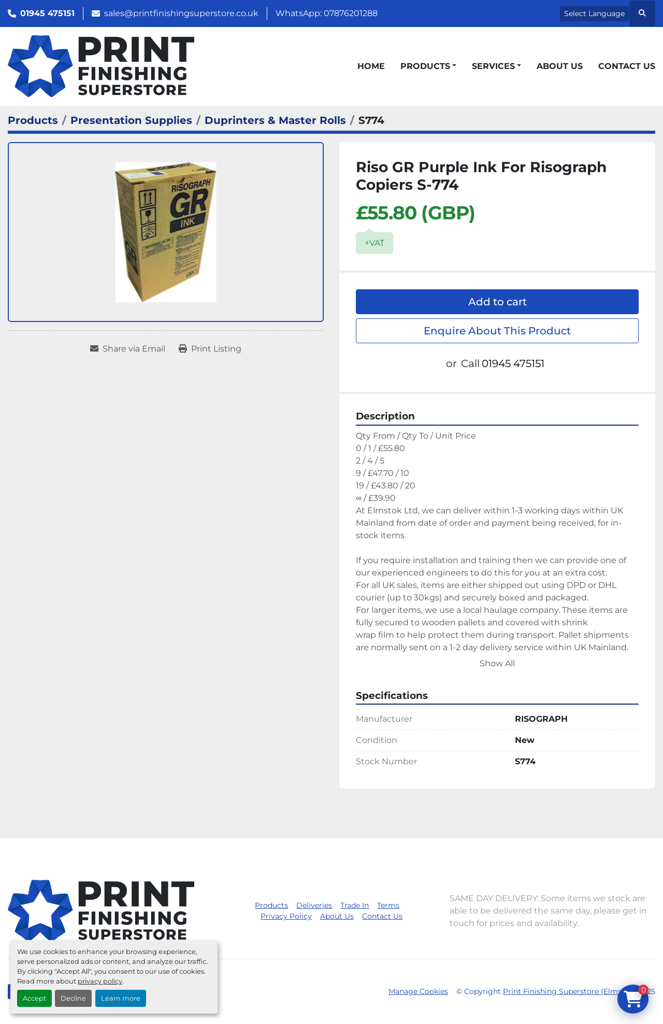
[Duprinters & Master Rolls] (275, 120)
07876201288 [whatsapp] (351, 13)
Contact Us (626, 66)
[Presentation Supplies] (131, 120)
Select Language (594, 13)
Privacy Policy (286, 916)
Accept (34, 998)
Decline (73, 998)
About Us (560, 66)
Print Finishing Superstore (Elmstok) (569, 991)
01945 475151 (47, 13)
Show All (497, 663)
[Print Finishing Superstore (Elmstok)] (101, 910)
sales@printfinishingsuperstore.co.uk (181, 13)
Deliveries (314, 905)
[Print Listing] (210, 349)
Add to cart (497, 302)
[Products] (33, 120)
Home (371, 66)
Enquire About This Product (497, 331)
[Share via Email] (127, 349)
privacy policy (100, 981)
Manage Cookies (418, 991)
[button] (428, 66)
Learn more (120, 998)
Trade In (354, 905)
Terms (388, 905)
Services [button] (493, 66)
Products (425, 66)
